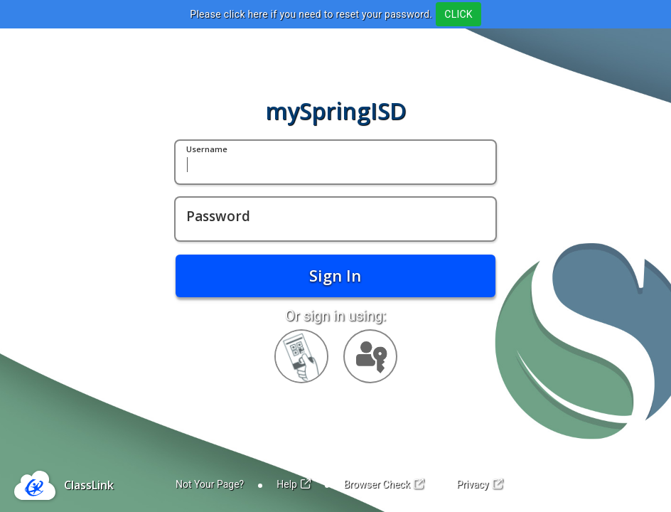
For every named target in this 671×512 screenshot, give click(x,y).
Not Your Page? (210, 484)
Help (294, 484)
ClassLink (89, 485)
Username (206, 149)
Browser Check (383, 484)
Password (218, 217)
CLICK (458, 14)
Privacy (479, 484)
